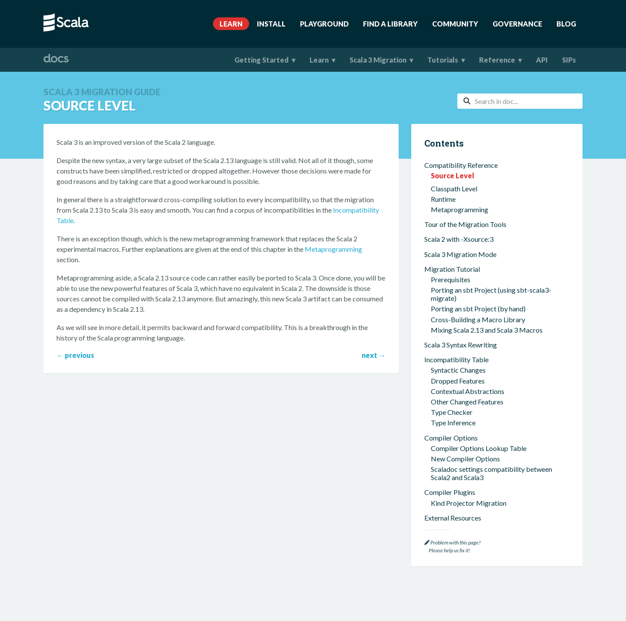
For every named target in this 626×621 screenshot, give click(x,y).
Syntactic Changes (458, 370)
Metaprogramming (333, 249)
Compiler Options (451, 438)
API (542, 60)
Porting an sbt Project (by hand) (478, 308)
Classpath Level (454, 188)
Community (455, 24)
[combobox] (520, 101)
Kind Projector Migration (468, 503)
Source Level (452, 175)
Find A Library (390, 24)
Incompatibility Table (456, 359)
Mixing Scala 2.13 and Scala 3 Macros (487, 330)
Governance (517, 24)
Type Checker (452, 412)
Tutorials (442, 60)
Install (271, 24)
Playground (324, 24)
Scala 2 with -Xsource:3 (458, 239)
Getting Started (261, 60)
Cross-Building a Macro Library (478, 319)
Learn (231, 24)
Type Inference (453, 422)
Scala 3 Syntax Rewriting (460, 345)
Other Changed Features (467, 401)
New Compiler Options (465, 458)
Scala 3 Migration (378, 60)
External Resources (452, 518)
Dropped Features (458, 381)
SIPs (569, 60)
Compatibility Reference (461, 165)
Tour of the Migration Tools (465, 224)
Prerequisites (450, 279)
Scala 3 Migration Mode (460, 254)
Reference (497, 60)
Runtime (443, 199)
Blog (566, 24)
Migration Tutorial (452, 269)
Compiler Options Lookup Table (478, 448)
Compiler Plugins (449, 492)
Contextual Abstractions (467, 391)
